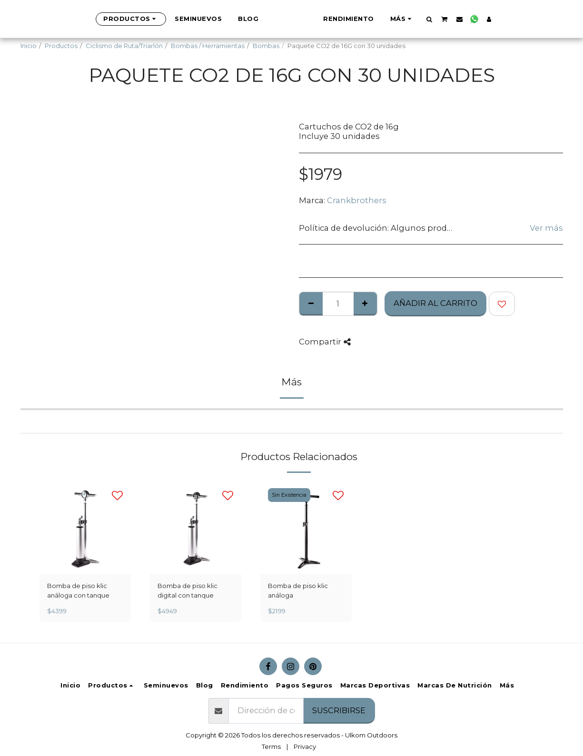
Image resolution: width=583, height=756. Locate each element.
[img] (85, 528)
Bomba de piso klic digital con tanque (187, 590)
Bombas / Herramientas (208, 45)
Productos (61, 45)
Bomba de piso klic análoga (298, 590)
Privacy (305, 746)
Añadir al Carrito (435, 303)
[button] (477, 19)
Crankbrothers (356, 200)
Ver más (546, 228)
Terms (271, 746)
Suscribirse (339, 710)
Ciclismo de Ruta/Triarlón (124, 45)
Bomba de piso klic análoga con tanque (78, 590)
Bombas (266, 45)
